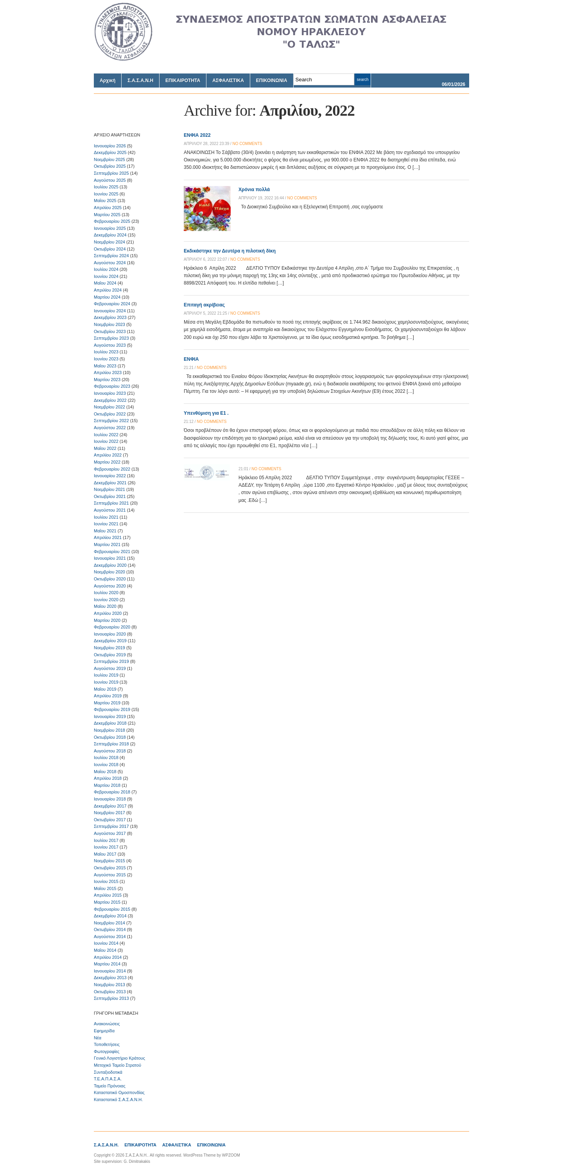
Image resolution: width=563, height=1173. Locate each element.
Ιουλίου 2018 (106, 757)
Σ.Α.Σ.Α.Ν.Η (140, 80)
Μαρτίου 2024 (107, 297)
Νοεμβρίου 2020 (109, 571)
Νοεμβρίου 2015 (109, 860)
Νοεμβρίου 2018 (109, 730)
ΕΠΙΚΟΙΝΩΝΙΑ (271, 80)
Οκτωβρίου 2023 (110, 331)
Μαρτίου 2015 (107, 902)
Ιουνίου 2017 (106, 847)
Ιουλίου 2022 (106, 434)
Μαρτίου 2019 (107, 702)
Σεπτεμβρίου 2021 (111, 503)
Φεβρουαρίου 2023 (112, 386)
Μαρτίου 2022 (107, 462)
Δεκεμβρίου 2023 (110, 317)
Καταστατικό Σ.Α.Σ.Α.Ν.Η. (118, 1099)
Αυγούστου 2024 (110, 262)
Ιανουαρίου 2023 (110, 393)
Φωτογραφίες (106, 1051)
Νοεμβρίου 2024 (109, 242)
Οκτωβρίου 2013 (110, 991)
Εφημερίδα (104, 1030)
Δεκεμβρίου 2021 (110, 482)
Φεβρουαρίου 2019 (112, 709)
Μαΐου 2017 (105, 854)
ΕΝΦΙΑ (191, 359)
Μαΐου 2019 (105, 689)
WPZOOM (231, 1155)
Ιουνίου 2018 (106, 764)
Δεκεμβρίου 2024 (110, 235)
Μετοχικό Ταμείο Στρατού (117, 1065)
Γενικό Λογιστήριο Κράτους (119, 1058)
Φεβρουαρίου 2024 (112, 303)
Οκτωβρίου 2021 (110, 496)
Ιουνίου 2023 (106, 358)
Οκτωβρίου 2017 (110, 819)
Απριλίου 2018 (108, 778)
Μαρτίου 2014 (107, 964)
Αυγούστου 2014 (110, 936)
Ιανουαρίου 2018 (110, 799)
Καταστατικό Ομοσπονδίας (119, 1092)
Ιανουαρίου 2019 (110, 716)
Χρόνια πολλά (254, 189)
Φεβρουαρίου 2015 (112, 909)
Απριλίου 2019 (108, 695)
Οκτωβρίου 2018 (110, 737)
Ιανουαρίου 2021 (110, 558)
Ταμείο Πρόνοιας (110, 1085)
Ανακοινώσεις (107, 1023)
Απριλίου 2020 (108, 613)
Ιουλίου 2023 (106, 351)
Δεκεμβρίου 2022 (110, 400)
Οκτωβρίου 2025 (110, 166)
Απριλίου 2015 (108, 895)
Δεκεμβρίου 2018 (110, 723)
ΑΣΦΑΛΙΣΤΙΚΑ (228, 80)
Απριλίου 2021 (108, 537)
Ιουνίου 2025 (106, 194)
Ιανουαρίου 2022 (110, 475)
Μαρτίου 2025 (107, 214)
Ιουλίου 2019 (106, 675)
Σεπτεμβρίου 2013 (111, 998)
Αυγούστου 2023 (110, 345)
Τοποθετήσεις (107, 1044)
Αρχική (107, 80)
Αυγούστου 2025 (110, 180)
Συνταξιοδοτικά (108, 1072)
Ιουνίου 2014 (106, 943)
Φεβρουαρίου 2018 (112, 792)
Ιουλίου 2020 (106, 592)
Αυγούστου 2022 (110, 427)
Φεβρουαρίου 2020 (112, 627)
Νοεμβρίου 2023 (109, 324)
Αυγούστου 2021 (110, 510)
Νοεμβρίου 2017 (109, 812)
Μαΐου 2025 (105, 200)
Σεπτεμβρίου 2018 (111, 743)
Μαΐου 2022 (105, 448)
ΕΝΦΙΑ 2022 (197, 135)
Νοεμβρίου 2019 (109, 647)
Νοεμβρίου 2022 (109, 407)
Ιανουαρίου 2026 (110, 145)
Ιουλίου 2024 (106, 269)
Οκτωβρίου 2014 (110, 929)
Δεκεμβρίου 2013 (110, 977)
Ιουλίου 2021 (106, 517)
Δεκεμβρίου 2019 (110, 640)
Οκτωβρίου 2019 (110, 654)
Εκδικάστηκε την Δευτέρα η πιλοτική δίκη (230, 251)
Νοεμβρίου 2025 (109, 159)
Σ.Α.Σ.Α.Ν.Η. (106, 1145)
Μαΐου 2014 (105, 950)
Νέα (97, 1037)
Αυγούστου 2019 (110, 668)
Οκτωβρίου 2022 (110, 414)
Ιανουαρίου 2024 (110, 310)
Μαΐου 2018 (105, 771)
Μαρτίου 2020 (107, 620)
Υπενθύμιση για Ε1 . (206, 413)
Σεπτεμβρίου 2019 (111, 661)
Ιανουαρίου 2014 (110, 971)
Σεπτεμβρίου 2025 (111, 173)
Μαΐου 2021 (105, 530)
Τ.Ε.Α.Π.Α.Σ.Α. (108, 1078)
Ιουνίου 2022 (106, 441)
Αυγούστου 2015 (110, 874)
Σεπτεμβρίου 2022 (111, 420)
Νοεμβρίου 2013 (109, 984)
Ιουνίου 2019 (106, 682)
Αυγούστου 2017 (110, 833)
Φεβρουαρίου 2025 (112, 221)
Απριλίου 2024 (108, 290)
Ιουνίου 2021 (106, 523)
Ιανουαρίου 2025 (110, 228)
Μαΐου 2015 (105, 888)
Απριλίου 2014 (108, 957)
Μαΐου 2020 (105, 606)
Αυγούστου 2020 (110, 586)
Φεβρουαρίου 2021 (112, 551)
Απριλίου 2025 (108, 207)
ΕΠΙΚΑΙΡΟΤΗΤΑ (182, 80)
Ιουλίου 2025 (106, 186)
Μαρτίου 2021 (107, 544)
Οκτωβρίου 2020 (110, 579)
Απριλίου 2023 (108, 372)
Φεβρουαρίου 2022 (112, 469)
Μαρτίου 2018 (107, 785)
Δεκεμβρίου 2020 (110, 565)
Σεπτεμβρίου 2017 (111, 826)
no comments (247, 143)
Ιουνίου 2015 (106, 881)
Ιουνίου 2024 (106, 276)
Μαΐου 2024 (105, 283)
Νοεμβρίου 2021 (109, 489)
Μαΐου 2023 (105, 366)
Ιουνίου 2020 (106, 599)
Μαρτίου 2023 (107, 379)
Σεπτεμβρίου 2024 (111, 255)
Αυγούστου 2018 (110, 751)
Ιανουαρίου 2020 (110, 634)
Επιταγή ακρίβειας (204, 305)
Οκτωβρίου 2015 (110, 867)
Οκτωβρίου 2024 (110, 249)
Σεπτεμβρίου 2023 (111, 338)
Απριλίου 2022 (108, 455)
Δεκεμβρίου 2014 (110, 915)
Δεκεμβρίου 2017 (110, 806)
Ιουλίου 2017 (106, 840)
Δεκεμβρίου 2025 (110, 152)
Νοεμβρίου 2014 (109, 922)
